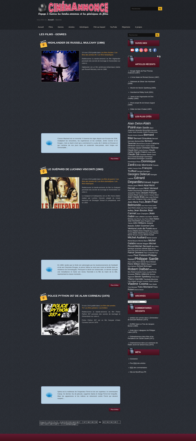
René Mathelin (132, 266)
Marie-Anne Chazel (141, 231)
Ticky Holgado (132, 281)
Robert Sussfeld (147, 272)
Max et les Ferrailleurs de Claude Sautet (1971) (141, 337)
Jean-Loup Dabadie (149, 199)
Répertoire (126, 27)
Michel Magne (143, 244)
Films (51, 27)
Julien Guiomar (142, 226)
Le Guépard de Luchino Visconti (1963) (75, 169)
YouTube (113, 27)
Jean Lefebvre (140, 217)
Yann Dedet (153, 284)
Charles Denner (140, 145)
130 (55, 424)
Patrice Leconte (153, 250)
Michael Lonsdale (138, 235)
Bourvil (139, 143)
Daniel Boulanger (138, 157)
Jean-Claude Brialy (136, 197)
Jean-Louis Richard (151, 197)
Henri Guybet (139, 188)
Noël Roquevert (143, 250)
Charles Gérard (149, 145)
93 (107, 422)
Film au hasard (99, 27)
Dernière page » (71, 424)
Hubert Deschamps (135, 191)
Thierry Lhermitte (135, 279)
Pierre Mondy (141, 262)
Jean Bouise (140, 210)
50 (77, 422)
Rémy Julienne (142, 274)
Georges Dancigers (143, 171)
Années (71, 27)
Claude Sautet (151, 152)
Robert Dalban (138, 269)
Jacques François (149, 193)
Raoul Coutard (151, 264)
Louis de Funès (144, 228)
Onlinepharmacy (136, 336)
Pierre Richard (151, 262)
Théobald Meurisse (150, 279)
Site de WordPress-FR (138, 372)
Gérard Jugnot (151, 182)
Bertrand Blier (139, 141)
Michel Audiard (137, 237)
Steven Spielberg (143, 276)
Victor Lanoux (153, 281)
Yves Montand (145, 287)
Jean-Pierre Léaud (134, 208)
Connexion (134, 359)
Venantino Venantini (142, 281)
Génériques (84, 27)
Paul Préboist (141, 255)
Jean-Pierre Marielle (147, 208)
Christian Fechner (150, 148)
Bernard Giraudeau (143, 138)
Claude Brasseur (143, 150)
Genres (61, 27)
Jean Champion (143, 214)
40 (74, 422)
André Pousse (148, 132)
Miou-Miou (155, 246)
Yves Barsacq (132, 287)
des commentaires (138, 368)
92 (104, 422)
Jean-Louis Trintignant (135, 199)
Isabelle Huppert (149, 191)
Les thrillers (103, 308)
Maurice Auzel (147, 233)
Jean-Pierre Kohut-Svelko (148, 205)
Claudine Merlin (146, 154)
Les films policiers (91, 308)
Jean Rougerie (146, 221)
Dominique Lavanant (144, 158)
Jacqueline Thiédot (134, 193)
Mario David (137, 233)
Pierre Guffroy (132, 262)
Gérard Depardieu (136, 180)
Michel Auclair (149, 235)
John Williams (139, 223)
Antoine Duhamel (138, 135)
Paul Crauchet (149, 253)
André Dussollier (138, 132)
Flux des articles (137, 363)
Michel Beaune (133, 241)
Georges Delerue (139, 174)
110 (46, 424)
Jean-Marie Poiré (136, 202)
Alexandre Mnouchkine (143, 130)
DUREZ (133, 324)
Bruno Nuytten (146, 143)
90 (96, 422)
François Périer (137, 168)
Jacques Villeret (153, 195)
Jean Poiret (145, 219)
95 (115, 422)
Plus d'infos (114, 159)
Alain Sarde (142, 127)
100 (41, 424)
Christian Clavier (134, 148)
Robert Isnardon (136, 272)
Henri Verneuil (151, 188)
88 (89, 422)
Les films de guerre (108, 179)
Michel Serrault (143, 246)
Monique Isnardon (134, 248)
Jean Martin (148, 216)
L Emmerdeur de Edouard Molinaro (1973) (143, 319)
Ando (132, 330)
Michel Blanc (143, 241)
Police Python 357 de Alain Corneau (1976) (79, 295)
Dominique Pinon (134, 162)
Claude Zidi (133, 154)
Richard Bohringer (144, 266)
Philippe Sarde (146, 259)
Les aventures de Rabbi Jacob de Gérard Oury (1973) (143, 344)
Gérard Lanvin (132, 186)
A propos (138, 27)
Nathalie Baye (146, 248)
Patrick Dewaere (135, 252)
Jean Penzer (138, 219)
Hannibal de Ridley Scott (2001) (141, 92)
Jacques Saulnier (143, 195)
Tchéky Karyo (155, 277)
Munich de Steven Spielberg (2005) (143, 88)
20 (66, 422)
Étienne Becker (139, 289)
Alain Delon (135, 123)
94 (111, 422)
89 (92, 422)
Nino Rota (135, 250)
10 (62, 422)
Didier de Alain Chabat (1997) (141, 109)
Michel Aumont (152, 238)
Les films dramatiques (105, 181)
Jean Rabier (154, 219)
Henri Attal (143, 185)
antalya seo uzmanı (137, 318)
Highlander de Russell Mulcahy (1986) (76, 42)
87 (85, 422)
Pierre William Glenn (137, 264)
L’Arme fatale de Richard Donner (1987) (144, 77)
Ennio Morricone (143, 165)
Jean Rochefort (134, 221)
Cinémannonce (135, 343)
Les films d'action (107, 52)
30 (70, 422)
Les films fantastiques (105, 55)
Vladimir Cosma (138, 283)
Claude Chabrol (140, 152)
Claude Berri (133, 150)
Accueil (51, 20)
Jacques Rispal (133, 195)
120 (51, 424)
